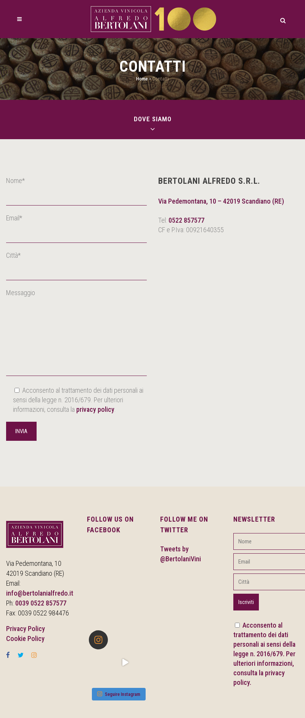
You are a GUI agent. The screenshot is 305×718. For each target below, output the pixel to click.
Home (142, 79)
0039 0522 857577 (40, 603)
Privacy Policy (25, 629)
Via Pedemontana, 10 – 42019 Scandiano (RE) (221, 201)
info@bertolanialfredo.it (39, 593)
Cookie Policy (25, 638)
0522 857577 (186, 220)
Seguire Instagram (118, 694)
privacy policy (95, 409)
